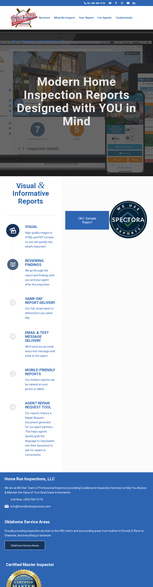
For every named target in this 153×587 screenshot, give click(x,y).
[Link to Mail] (110, 3)
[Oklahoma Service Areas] (25, 545)
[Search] (63, 41)
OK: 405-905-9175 (94, 3)
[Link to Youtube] (128, 3)
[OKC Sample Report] (87, 220)
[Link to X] (122, 3)
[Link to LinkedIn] (134, 3)
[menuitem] (93, 3)
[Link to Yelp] (140, 3)
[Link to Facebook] (116, 3)
